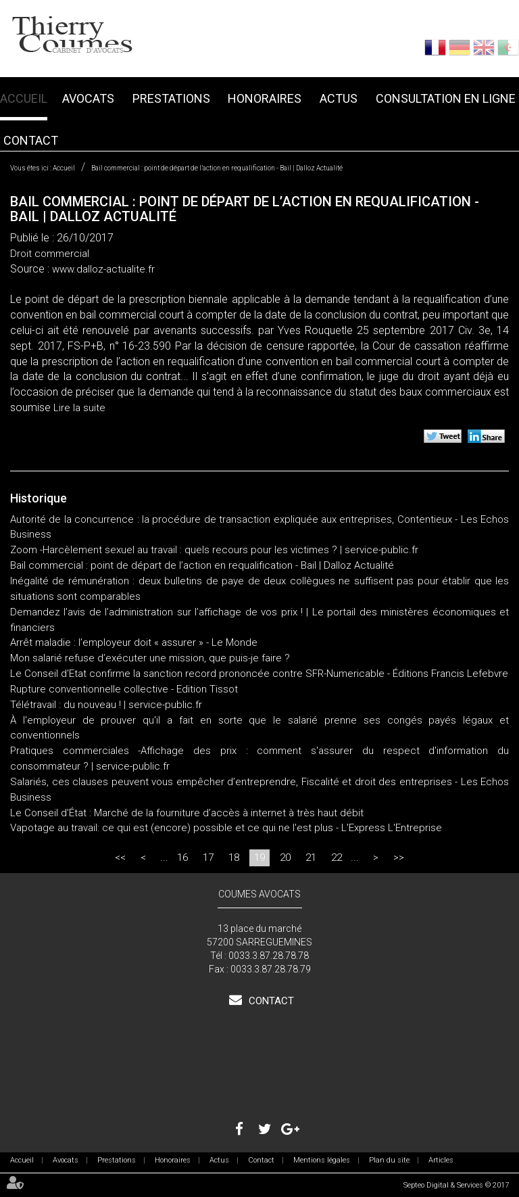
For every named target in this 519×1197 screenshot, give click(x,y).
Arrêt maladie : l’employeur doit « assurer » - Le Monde (133, 642)
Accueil (23, 98)
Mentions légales (321, 1160)
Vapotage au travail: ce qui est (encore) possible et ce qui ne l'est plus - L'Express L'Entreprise (226, 828)
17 (208, 857)
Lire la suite (79, 408)
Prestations (171, 98)
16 (182, 857)
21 (310, 857)
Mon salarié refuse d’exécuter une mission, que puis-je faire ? (150, 658)
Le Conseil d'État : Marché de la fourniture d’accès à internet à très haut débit (187, 813)
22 (336, 857)
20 (285, 857)
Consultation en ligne (446, 98)
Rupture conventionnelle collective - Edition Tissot (124, 689)
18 (233, 857)
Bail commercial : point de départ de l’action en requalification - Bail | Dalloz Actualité (217, 168)
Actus (338, 98)
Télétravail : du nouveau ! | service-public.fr (106, 705)
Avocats (88, 98)
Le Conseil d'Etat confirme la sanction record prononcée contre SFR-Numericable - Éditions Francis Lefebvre (259, 673)
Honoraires (264, 98)
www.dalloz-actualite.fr (103, 269)
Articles (440, 1160)
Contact (30, 140)
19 (259, 857)
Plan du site (389, 1160)
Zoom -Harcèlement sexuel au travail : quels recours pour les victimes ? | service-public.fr (214, 550)
